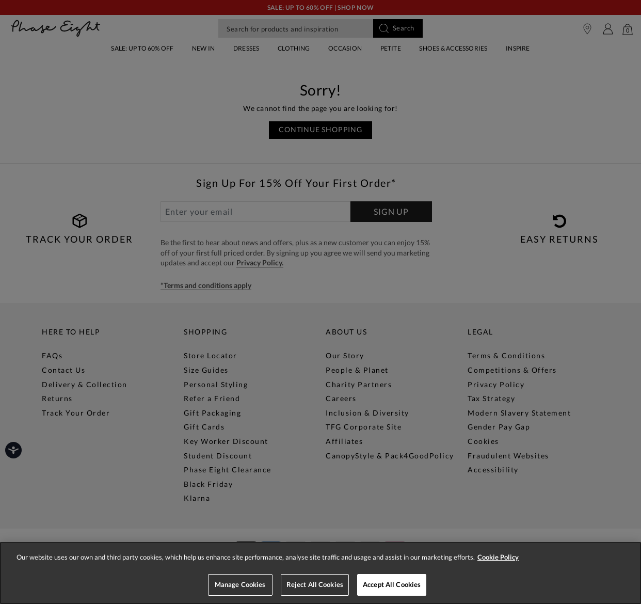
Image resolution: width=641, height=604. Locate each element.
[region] (320, 573)
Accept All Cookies (392, 584)
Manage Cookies (240, 584)
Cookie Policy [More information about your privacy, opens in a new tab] (498, 557)
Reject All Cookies (314, 584)
